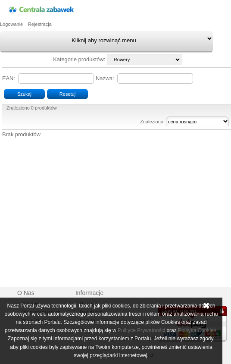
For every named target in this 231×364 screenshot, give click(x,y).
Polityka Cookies (197, 330)
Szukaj (24, 94)
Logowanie (11, 24)
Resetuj (67, 94)
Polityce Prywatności (141, 330)
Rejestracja (40, 24)
